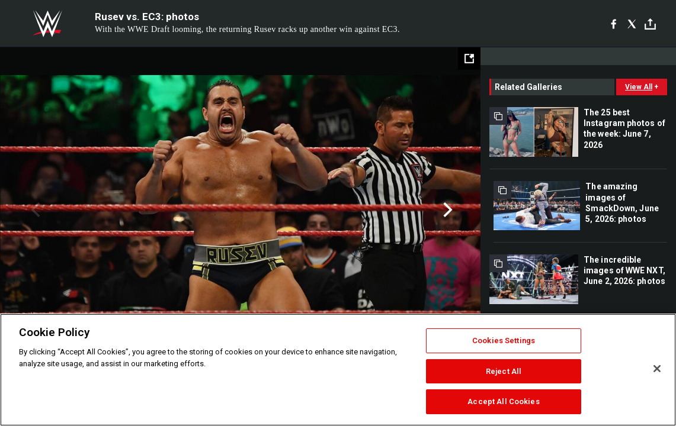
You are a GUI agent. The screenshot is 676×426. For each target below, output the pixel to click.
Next (446, 210)
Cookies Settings (503, 340)
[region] (338, 370)
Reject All (503, 371)
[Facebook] (613, 24)
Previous (34, 210)
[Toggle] (650, 24)
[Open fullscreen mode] (469, 58)
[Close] (657, 369)
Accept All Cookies (503, 401)
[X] (632, 24)
